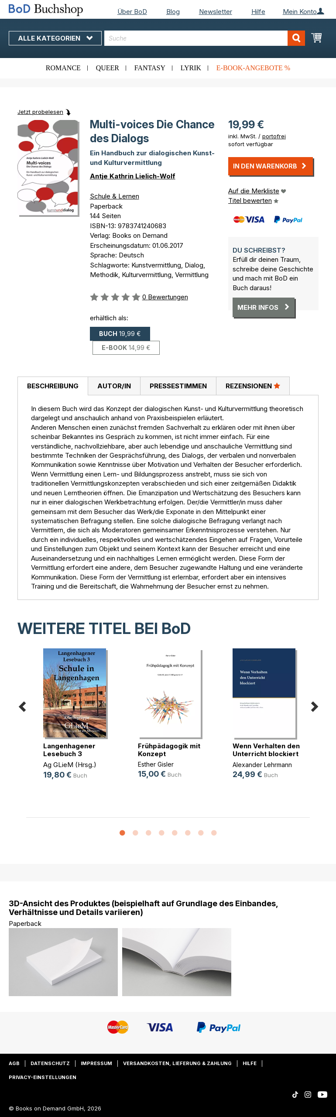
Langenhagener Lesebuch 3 (69, 750)
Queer (107, 68)
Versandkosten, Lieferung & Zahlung (177, 1063)
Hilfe (258, 11)
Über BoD (132, 11)
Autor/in (114, 386)
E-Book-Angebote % (253, 68)
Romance (63, 68)
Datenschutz (50, 1063)
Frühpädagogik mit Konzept (169, 750)
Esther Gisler (156, 764)
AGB (14, 1063)
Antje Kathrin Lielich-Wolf (132, 176)
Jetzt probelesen (40, 111)
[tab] (52, 386)
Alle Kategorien (55, 38)
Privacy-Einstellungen (42, 1077)
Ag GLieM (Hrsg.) (69, 765)
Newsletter (215, 11)
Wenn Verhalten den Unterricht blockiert (266, 750)
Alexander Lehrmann (262, 764)
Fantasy (149, 68)
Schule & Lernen (114, 196)
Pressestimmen (178, 386)
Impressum (96, 1063)
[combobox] (204, 38)
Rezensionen (253, 386)
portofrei (274, 136)
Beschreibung (53, 386)
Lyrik (191, 68)
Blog (173, 11)
